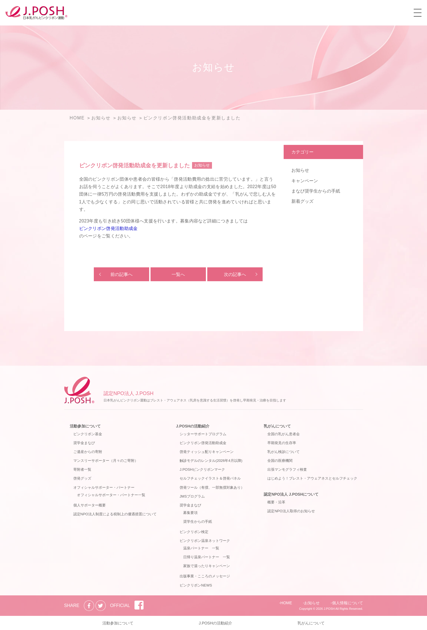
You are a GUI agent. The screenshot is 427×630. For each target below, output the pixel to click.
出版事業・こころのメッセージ (205, 576)
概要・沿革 (276, 502)
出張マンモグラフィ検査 (287, 469)
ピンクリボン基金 (87, 434)
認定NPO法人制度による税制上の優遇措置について (115, 514)
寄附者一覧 (82, 469)
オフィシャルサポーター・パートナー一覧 (111, 495)
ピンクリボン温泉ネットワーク (205, 541)
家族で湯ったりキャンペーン (206, 566)
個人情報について (347, 603)
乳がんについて (277, 426)
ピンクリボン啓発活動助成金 (108, 228)
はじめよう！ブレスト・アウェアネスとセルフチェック (312, 478)
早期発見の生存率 (281, 443)
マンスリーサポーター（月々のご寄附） (105, 461)
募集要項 (190, 513)
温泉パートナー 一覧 (201, 548)
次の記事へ (235, 274)
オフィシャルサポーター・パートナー (103, 487)
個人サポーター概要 (89, 505)
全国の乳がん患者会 (283, 434)
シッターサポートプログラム (203, 434)
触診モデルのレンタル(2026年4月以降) (211, 461)
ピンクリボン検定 (194, 532)
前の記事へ (121, 274)
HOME (286, 603)
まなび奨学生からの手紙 (315, 191)
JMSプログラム (192, 496)
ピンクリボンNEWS (196, 585)
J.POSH (329, 608)
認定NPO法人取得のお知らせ (291, 511)
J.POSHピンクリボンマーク (202, 469)
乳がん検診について (283, 452)
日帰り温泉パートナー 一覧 (206, 557)
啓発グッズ (82, 478)
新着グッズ (302, 201)
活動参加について (85, 426)
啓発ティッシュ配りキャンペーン (207, 452)
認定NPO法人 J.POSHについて (291, 494)
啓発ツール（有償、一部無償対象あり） (212, 487)
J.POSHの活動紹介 (192, 426)
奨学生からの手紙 (197, 521)
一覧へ (178, 274)
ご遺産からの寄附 (87, 452)
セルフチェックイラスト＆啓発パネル (210, 478)
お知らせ (300, 170)
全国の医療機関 (280, 461)
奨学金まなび (84, 443)
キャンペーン (304, 180)
